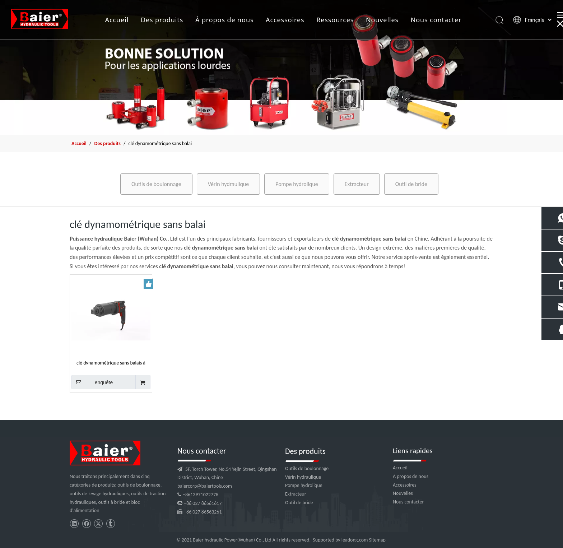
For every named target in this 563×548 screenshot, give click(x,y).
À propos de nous (224, 19)
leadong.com (354, 540)
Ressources (335, 19)
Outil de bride (411, 184)
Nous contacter (436, 19)
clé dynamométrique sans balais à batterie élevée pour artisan (110, 363)
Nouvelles (382, 19)
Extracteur (357, 184)
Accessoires (285, 19)
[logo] (105, 453)
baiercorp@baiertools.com (204, 486)
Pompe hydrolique (296, 184)
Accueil (117, 19)
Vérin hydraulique (228, 184)
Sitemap (377, 540)
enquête (92, 382)
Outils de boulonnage (156, 184)
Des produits (162, 19)
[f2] (281, 67)
